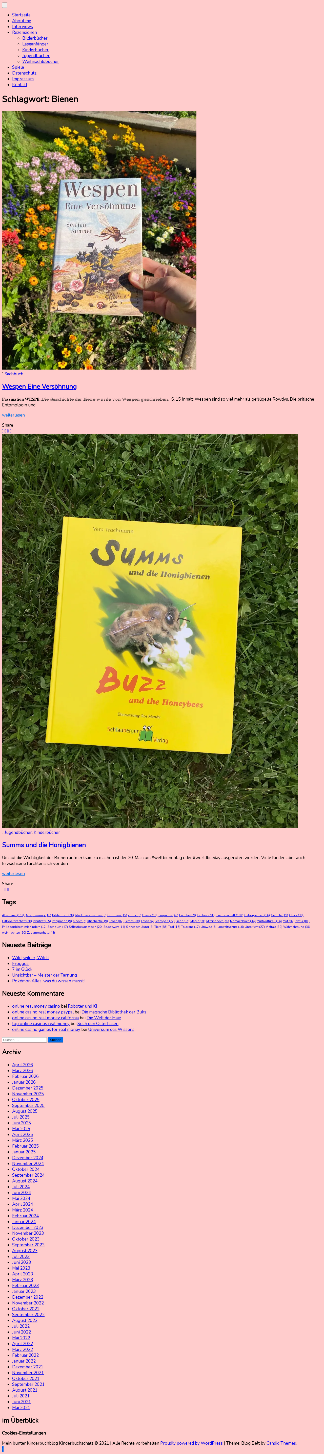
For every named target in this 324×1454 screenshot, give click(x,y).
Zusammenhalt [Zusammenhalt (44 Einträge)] (41, 933)
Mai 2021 (21, 1408)
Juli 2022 (21, 1326)
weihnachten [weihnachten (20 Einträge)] (14, 933)
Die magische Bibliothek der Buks (114, 1012)
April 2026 (22, 1065)
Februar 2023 (25, 1286)
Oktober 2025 (25, 1100)
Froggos (20, 963)
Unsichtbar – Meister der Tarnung (44, 975)
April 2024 (22, 1204)
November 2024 (28, 1164)
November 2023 (28, 1233)
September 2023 (28, 1245)
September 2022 (28, 1315)
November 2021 (28, 1373)
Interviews (22, 27)
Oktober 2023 (25, 1239)
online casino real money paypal (43, 1012)
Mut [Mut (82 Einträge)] (288, 921)
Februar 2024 (25, 1216)
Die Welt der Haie (104, 1018)
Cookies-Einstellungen (24, 1433)
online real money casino (36, 1006)
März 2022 (22, 1349)
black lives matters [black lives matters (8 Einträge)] (90, 915)
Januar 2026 (24, 1082)
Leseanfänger (35, 44)
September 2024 (28, 1175)
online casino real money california (45, 1018)
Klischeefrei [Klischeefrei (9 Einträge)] (97, 921)
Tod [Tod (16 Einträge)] (174, 927)
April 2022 (22, 1344)
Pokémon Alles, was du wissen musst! (48, 981)
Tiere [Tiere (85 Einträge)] (160, 927)
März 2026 (22, 1071)
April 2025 (22, 1134)
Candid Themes (281, 1443)
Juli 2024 (21, 1187)
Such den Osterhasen (97, 1024)
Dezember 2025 (27, 1088)
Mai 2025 (21, 1129)
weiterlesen (13, 415)
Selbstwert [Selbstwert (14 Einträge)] (114, 927)
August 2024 (24, 1181)
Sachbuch (14, 374)
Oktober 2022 (25, 1309)
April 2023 (22, 1274)
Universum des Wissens (111, 1029)
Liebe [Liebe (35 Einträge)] (182, 921)
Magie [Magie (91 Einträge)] (197, 921)
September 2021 (28, 1384)
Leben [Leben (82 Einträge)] (116, 921)
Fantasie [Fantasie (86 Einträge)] (206, 915)
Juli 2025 (21, 1117)
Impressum (23, 79)
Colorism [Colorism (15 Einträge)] (117, 915)
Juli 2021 (21, 1396)
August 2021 (24, 1390)
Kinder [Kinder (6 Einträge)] (79, 921)
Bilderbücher (35, 38)
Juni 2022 (21, 1332)
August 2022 (24, 1320)
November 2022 (28, 1303)
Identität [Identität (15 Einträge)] (42, 921)
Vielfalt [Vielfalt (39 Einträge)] (274, 927)
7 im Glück (22, 969)
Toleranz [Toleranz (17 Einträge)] (190, 927)
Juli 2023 (21, 1256)
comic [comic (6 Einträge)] (134, 915)
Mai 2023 (21, 1268)
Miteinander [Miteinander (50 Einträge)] (217, 921)
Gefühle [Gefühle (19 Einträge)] (279, 915)
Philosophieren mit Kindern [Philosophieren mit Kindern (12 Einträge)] (24, 927)
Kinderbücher (35, 50)
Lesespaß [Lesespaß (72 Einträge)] (165, 921)
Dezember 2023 (27, 1227)
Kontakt (19, 85)
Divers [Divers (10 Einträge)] (149, 915)
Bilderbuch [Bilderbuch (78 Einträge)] (63, 915)
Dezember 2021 (27, 1367)
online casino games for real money (46, 1029)
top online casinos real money (41, 1024)
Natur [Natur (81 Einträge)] (302, 921)
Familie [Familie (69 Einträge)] (187, 915)
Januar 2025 (24, 1152)
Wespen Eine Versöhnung (39, 386)
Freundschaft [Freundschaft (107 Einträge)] (229, 915)
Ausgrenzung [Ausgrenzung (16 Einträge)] (38, 915)
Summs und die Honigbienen (44, 845)
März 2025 (22, 1140)
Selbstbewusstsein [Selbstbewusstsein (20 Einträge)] (86, 927)
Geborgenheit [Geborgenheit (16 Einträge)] (257, 915)
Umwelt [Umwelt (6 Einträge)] (208, 927)
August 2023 (24, 1251)
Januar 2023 (24, 1291)
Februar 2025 (25, 1146)
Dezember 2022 (27, 1297)
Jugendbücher (36, 56)
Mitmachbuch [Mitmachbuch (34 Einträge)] (243, 921)
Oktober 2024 (25, 1169)
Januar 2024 (24, 1222)
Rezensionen (24, 32)
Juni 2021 (21, 1402)
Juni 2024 (21, 1193)
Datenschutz (24, 73)
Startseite (21, 15)
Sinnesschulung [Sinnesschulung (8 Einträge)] (139, 927)
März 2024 (22, 1210)
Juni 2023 (21, 1262)
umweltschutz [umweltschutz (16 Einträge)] (230, 927)
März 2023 (22, 1280)
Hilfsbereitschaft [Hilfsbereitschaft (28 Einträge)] (17, 921)
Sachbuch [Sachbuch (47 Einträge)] (58, 927)
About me (21, 21)
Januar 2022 (24, 1361)
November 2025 (28, 1094)
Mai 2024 (21, 1198)
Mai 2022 (21, 1338)
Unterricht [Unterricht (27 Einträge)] (255, 927)
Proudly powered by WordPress (192, 1443)
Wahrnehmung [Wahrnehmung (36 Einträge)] (297, 927)
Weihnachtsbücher (40, 61)
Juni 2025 (21, 1123)
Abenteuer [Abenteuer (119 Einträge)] (13, 915)
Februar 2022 (25, 1355)
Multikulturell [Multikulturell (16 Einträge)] (269, 921)
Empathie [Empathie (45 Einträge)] (168, 915)
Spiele (18, 67)
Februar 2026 (25, 1076)
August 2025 (24, 1111)
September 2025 (28, 1105)
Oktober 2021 (25, 1379)
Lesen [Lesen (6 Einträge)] (147, 921)
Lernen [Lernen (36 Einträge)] (132, 921)
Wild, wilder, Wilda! (30, 958)
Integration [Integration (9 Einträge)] (62, 921)
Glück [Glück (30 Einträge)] (296, 915)
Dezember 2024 (27, 1158)
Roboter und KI (82, 1006)
